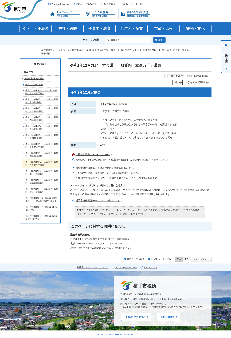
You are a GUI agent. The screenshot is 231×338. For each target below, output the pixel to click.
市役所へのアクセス (135, 316)
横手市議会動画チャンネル (99, 200)
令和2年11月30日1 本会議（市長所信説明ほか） (41, 217)
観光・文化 (195, 28)
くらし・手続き (35, 28)
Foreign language (60, 4)
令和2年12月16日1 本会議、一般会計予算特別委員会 (41, 92)
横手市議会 (77, 50)
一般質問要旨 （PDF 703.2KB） (94, 154)
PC (186, 259)
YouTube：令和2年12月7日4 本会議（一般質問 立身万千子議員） (122, 159)
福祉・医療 (67, 28)
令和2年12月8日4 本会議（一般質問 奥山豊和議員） (41, 128)
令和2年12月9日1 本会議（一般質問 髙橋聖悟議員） (41, 119)
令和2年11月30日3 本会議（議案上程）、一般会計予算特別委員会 (41, 199)
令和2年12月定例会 (130, 50)
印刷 (175, 82)
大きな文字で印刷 (195, 82)
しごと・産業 (131, 28)
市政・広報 (163, 28)
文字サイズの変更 (87, 4)
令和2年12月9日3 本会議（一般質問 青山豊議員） (41, 101)
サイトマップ (150, 267)
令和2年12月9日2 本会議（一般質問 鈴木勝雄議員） (41, 110)
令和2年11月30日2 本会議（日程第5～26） (41, 208)
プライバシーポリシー (126, 267)
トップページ (62, 50)
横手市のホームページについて (92, 267)
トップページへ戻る (161, 259)
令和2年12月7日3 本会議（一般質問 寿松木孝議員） (41, 173)
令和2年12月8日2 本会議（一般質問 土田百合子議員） (41, 146)
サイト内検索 (90, 39)
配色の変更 (110, 4)
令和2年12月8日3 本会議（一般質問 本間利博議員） (41, 137)
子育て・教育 (99, 28)
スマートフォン (201, 259)
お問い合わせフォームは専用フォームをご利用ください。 (101, 247)
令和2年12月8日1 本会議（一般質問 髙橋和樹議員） (41, 155)
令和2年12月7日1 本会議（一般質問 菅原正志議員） (41, 191)
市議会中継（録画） (107, 50)
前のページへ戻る (136, 259)
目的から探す (226, 56)
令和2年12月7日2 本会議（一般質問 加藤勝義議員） (41, 182)
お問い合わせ (167, 316)
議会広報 (90, 50)
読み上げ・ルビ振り (134, 4)
